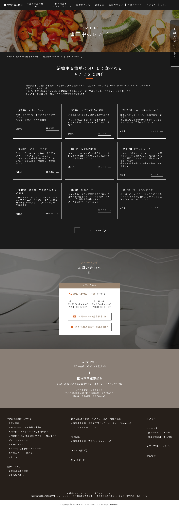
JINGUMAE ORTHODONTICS (86, 504)
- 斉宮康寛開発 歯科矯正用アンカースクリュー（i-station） (101, 423)
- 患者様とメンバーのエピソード (23, 453)
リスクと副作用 (79, 450)
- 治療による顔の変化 (17, 471)
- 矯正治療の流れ (15, 475)
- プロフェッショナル (17, 440)
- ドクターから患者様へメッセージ (24, 449)
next (98, 230)
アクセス (151, 419)
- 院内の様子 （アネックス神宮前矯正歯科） (29, 432)
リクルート (152, 428)
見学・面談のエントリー (159, 446)
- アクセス (12, 457)
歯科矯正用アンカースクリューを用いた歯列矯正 (96, 419)
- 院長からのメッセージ (158, 433)
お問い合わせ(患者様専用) (92, 316)
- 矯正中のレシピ (15, 444)
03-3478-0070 (84, 294)
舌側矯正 (75, 437)
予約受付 (151, 455)
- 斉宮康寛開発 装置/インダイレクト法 (91, 441)
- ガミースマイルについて (84, 427)
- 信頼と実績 (13, 423)
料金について (78, 460)
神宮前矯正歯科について (19, 419)
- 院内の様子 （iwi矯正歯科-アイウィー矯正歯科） (32, 436)
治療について (13, 466)
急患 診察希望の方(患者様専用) (91, 327)
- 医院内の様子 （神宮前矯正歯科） (24, 427)
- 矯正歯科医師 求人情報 (159, 437)
